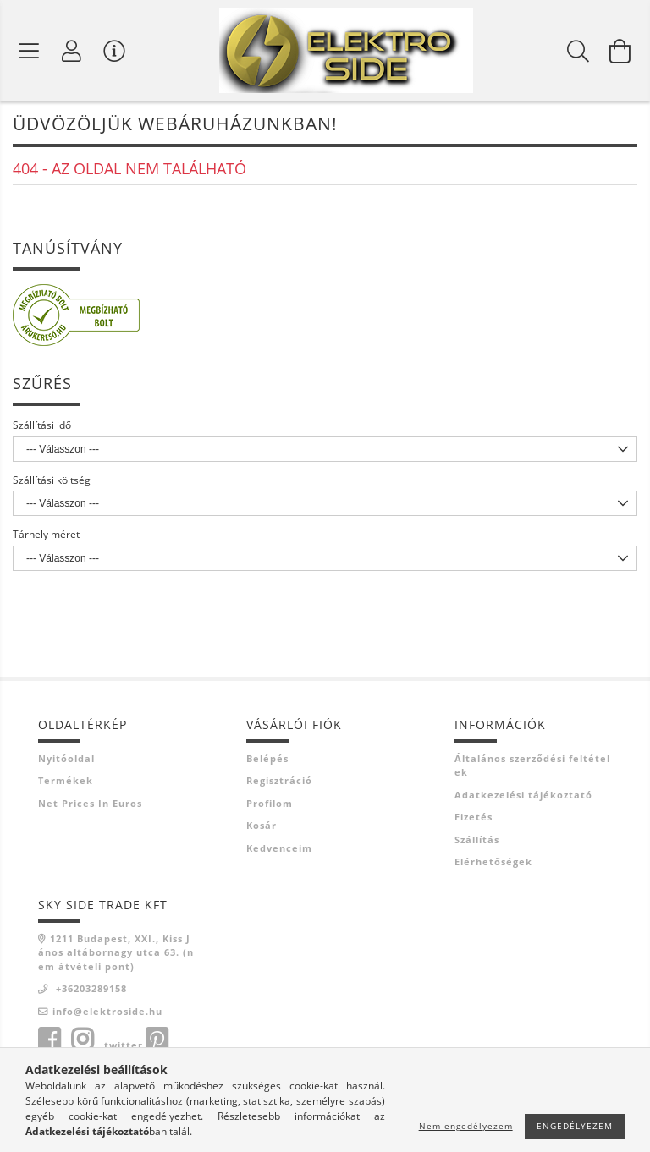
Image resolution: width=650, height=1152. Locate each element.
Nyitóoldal (66, 759)
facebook (49, 1041)
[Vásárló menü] (114, 51)
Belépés (267, 759)
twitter (123, 1046)
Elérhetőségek (493, 863)
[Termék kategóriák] (30, 51)
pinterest (157, 1041)
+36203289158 (89, 990)
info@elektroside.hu (107, 1012)
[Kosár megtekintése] (620, 51)
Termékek (65, 782)
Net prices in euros (90, 804)
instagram (82, 1041)
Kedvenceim (279, 848)
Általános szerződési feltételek (532, 766)
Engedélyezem (575, 1126)
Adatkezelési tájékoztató (523, 795)
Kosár (261, 826)
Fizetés (473, 818)
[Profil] (72, 51)
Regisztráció (279, 782)
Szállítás (476, 840)
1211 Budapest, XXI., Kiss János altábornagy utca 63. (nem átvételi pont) (116, 953)
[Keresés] (578, 51)
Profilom (269, 804)
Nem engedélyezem (466, 1126)
